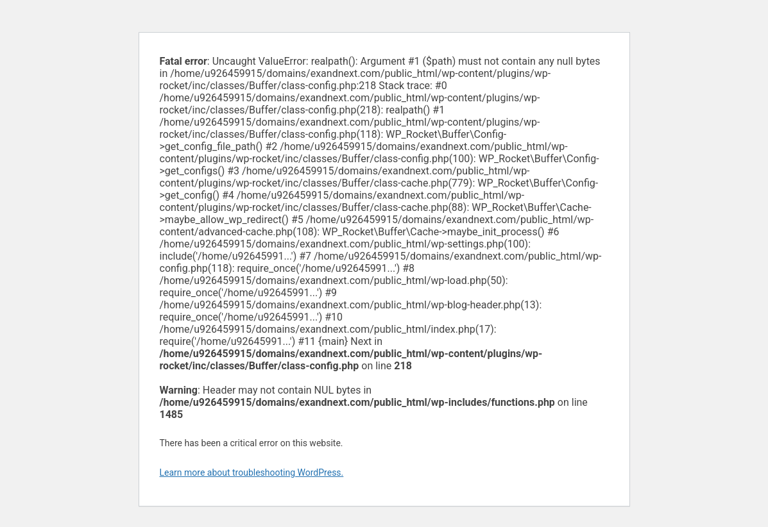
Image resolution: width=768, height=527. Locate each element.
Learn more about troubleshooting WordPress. (252, 472)
